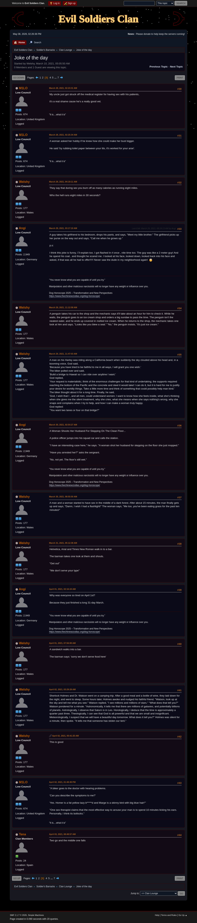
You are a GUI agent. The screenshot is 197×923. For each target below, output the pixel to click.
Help (157, 915)
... (55, 77)
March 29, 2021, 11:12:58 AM (63, 307)
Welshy (24, 181)
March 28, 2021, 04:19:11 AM (63, 182)
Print (180, 78)
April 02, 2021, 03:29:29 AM (62, 689)
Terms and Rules (169, 915)
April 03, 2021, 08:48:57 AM (62, 834)
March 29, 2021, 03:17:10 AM (63, 228)
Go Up (16, 878)
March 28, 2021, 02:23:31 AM (63, 88)
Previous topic (158, 66)
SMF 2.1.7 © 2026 (18, 915)
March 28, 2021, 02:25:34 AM (63, 135)
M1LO (23, 88)
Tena (22, 834)
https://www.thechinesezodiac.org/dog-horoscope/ (74, 296)
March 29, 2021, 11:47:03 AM (63, 354)
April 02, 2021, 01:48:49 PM (62, 782)
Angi (22, 228)
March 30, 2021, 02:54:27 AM (63, 425)
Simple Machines (36, 915)
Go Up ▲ (183, 915)
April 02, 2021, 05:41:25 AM (65, 736)
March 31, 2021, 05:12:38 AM (63, 543)
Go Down (18, 78)
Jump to (135, 893)
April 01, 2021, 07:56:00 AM (62, 643)
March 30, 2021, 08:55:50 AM (63, 496)
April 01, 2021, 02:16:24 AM (62, 589)
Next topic (176, 66)
